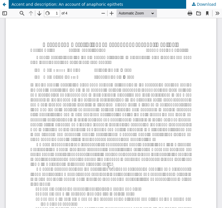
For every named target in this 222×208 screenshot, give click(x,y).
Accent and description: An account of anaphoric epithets (67, 4)
